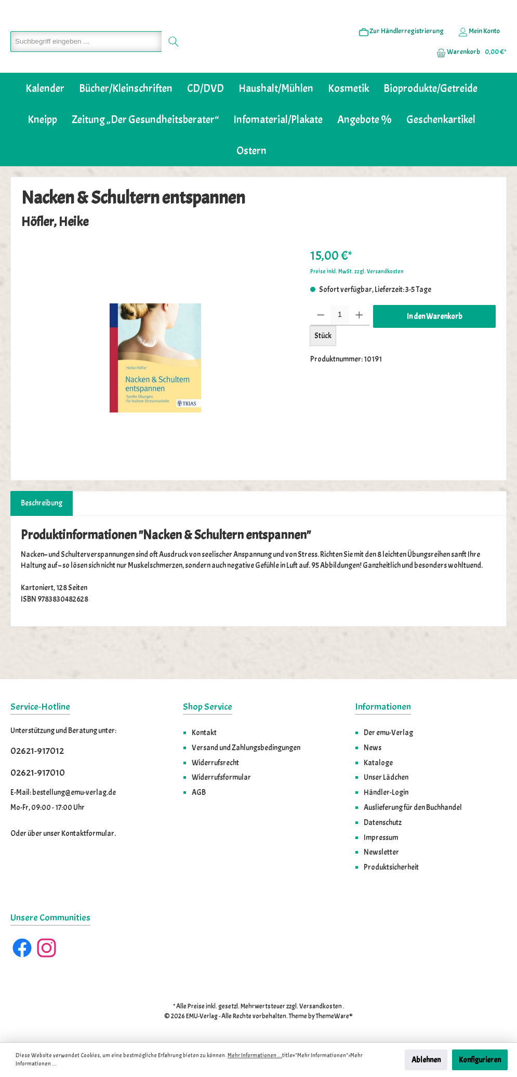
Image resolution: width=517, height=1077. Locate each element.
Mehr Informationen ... (255, 1055)
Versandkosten (320, 1006)
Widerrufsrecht (215, 762)
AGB (199, 792)
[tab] (41, 535)
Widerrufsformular (221, 777)
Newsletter (381, 852)
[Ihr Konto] (479, 47)
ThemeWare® (334, 1016)
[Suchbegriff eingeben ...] (83, 57)
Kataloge (378, 762)
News (372, 747)
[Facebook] (22, 948)
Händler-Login (386, 792)
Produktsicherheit (391, 867)
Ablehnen (426, 1060)
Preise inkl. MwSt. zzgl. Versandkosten (357, 303)
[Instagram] (46, 948)
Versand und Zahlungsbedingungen (246, 747)
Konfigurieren (480, 1060)
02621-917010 (37, 773)
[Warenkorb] (468, 68)
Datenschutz (383, 822)
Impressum (381, 837)
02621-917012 (37, 751)
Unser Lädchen (386, 777)
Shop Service (207, 707)
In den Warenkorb (434, 348)
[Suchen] (168, 57)
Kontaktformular (87, 833)
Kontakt (204, 732)
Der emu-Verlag (388, 732)
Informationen (383, 707)
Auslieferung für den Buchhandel (413, 807)
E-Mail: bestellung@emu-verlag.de (63, 792)
